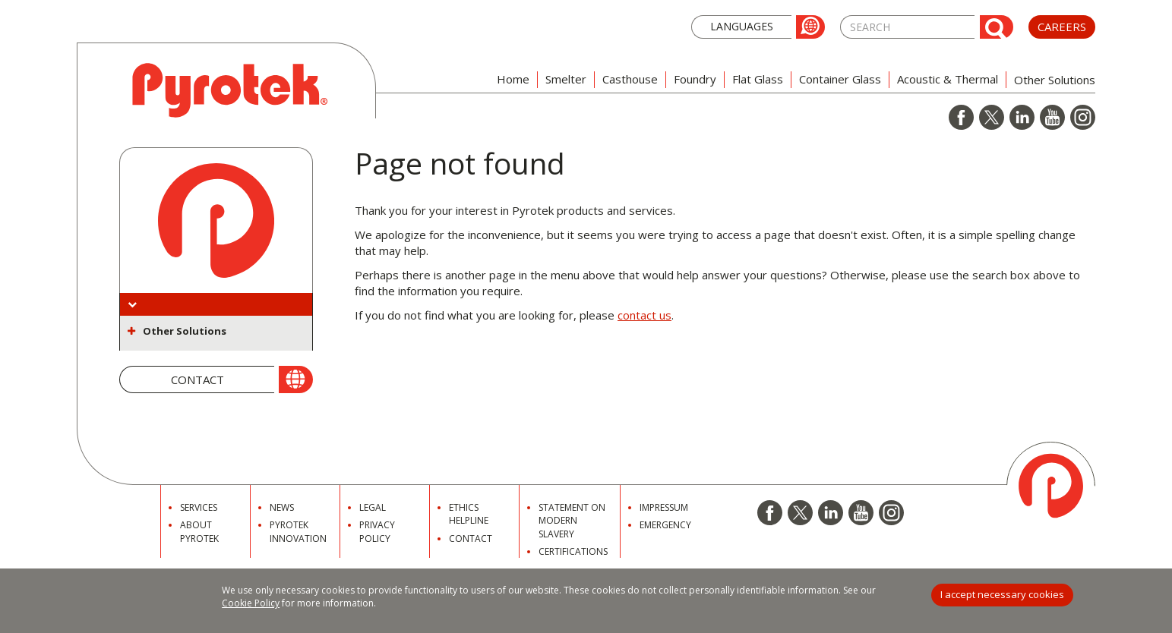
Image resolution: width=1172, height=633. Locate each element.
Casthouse (630, 79)
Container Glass (840, 79)
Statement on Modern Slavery (572, 520)
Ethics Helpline (468, 514)
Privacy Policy (377, 531)
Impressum (664, 507)
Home (513, 79)
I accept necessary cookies (1002, 594)
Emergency (665, 524)
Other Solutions (184, 331)
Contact (470, 538)
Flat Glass (757, 79)
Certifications (573, 551)
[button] (758, 25)
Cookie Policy (251, 603)
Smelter (565, 79)
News (282, 507)
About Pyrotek (199, 531)
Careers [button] (1062, 26)
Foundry (695, 79)
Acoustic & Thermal (947, 79)
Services (198, 507)
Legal (372, 507)
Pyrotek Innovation (298, 531)
